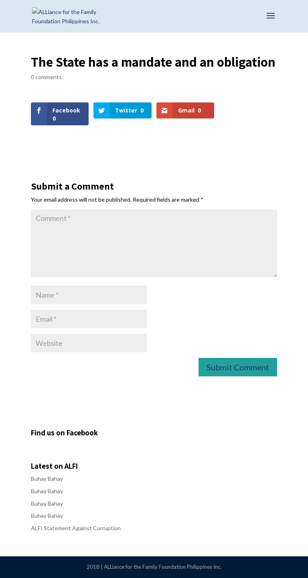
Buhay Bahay (47, 478)
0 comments (46, 77)
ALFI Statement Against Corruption (76, 528)
